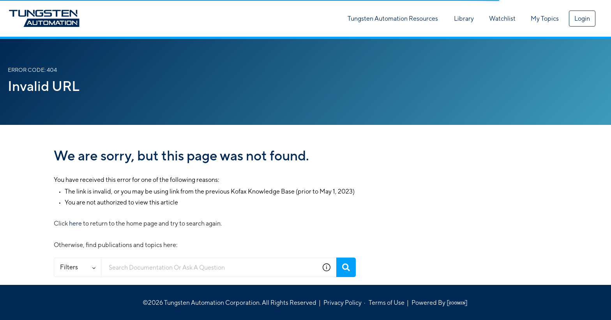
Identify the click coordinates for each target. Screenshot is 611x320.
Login (582, 18)
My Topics (545, 18)
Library (464, 18)
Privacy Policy (342, 302)
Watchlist (502, 18)
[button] (326, 267)
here (75, 223)
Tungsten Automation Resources (393, 18)
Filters (77, 267)
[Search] (346, 267)
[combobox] (209, 267)
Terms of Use (386, 302)
